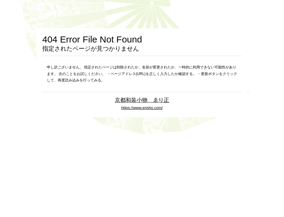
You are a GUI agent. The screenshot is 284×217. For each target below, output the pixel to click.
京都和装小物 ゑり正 (142, 100)
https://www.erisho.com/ (142, 107)
